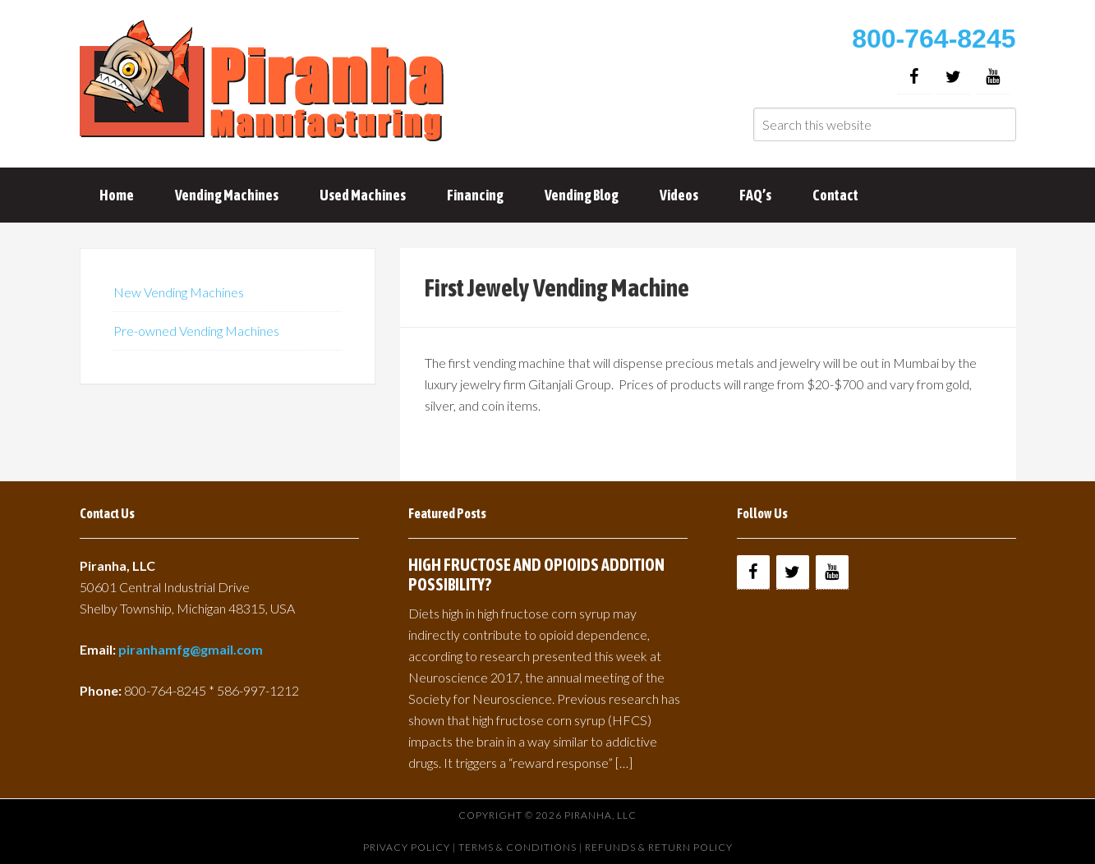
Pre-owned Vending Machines (196, 330)
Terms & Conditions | (521, 847)
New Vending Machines (178, 292)
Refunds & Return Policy (659, 847)
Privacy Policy (406, 847)
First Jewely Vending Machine (557, 287)
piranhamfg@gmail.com (190, 649)
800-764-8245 (933, 38)
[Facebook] (914, 77)
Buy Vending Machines (264, 82)
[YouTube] (993, 77)
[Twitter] (953, 77)
